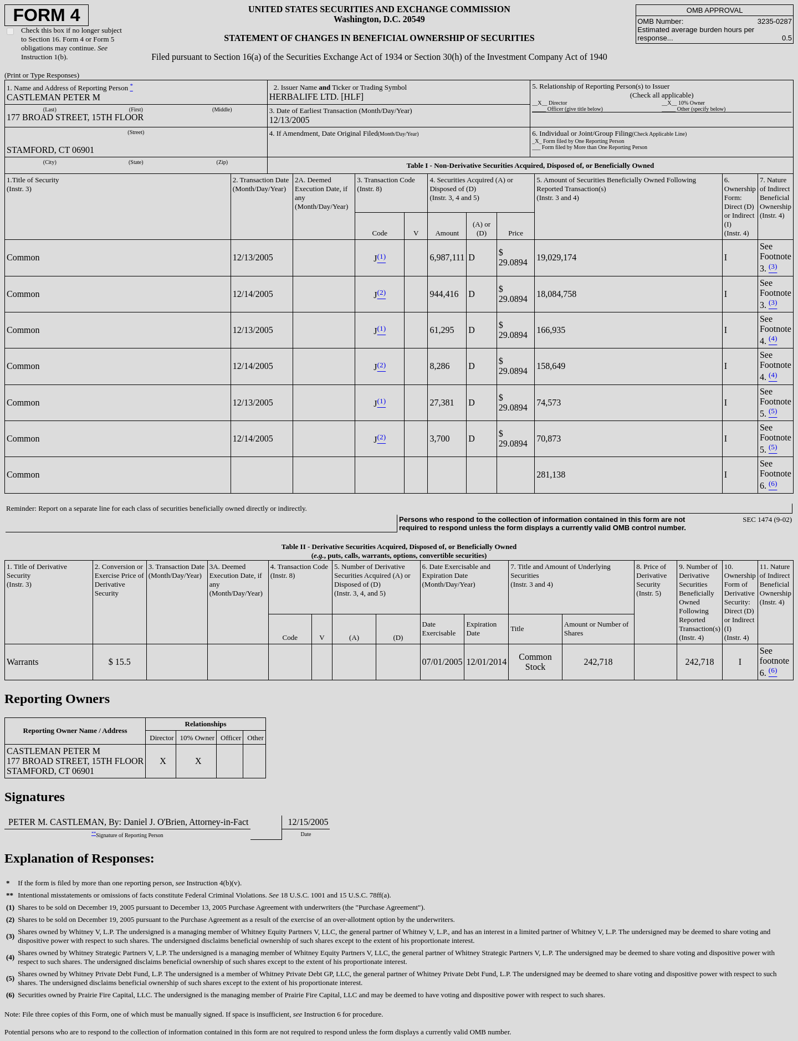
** (93, 833)
